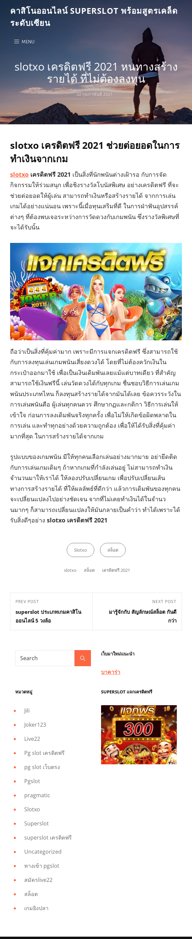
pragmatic (37, 795)
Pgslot (32, 781)
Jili (27, 710)
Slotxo (80, 550)
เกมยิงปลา (36, 908)
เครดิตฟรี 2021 (116, 570)
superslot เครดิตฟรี (48, 837)
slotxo (19, 174)
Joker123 (35, 724)
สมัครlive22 (38, 880)
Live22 (32, 738)
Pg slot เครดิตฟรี (44, 753)
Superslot (36, 823)
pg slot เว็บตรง (42, 767)
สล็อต (112, 550)
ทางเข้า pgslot (41, 865)
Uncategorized (43, 851)
